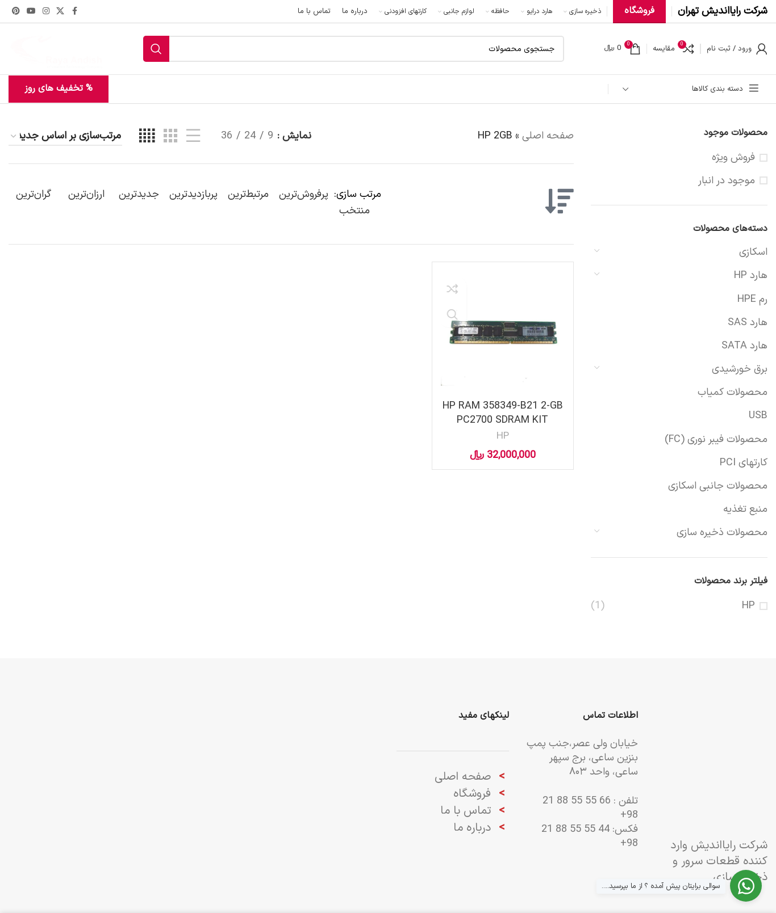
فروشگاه (472, 793)
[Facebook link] (74, 11)
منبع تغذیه (745, 509)
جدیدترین (139, 194)
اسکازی (753, 252)
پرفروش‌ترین (303, 194)
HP (748, 606)
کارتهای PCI (743, 462)
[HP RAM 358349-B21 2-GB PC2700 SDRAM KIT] (502, 332)
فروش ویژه (733, 157)
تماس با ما (465, 810)
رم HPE (752, 299)
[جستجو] (353, 49)
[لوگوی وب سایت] (56, 48)
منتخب (354, 210)
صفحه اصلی (548, 136)
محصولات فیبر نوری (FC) (716, 439)
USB (758, 415)
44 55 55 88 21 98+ (589, 836)
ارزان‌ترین (86, 194)
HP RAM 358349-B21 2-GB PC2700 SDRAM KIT (503, 413)
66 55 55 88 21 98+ (590, 808)
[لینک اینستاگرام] (46, 11)
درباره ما (473, 827)
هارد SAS (747, 322)
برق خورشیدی (739, 369)
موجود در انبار (726, 181)
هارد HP (750, 275)
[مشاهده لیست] (193, 136)
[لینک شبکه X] (60, 11)
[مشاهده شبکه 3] (170, 136)
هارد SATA (744, 346)
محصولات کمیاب (732, 392)
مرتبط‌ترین (248, 194)
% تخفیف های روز (58, 88)
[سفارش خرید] (65, 136)
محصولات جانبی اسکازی (717, 486)
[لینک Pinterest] (16, 11)
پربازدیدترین (193, 194)
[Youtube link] (31, 11)
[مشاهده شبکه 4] (147, 136)
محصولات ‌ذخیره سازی (722, 532)
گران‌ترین (33, 194)
